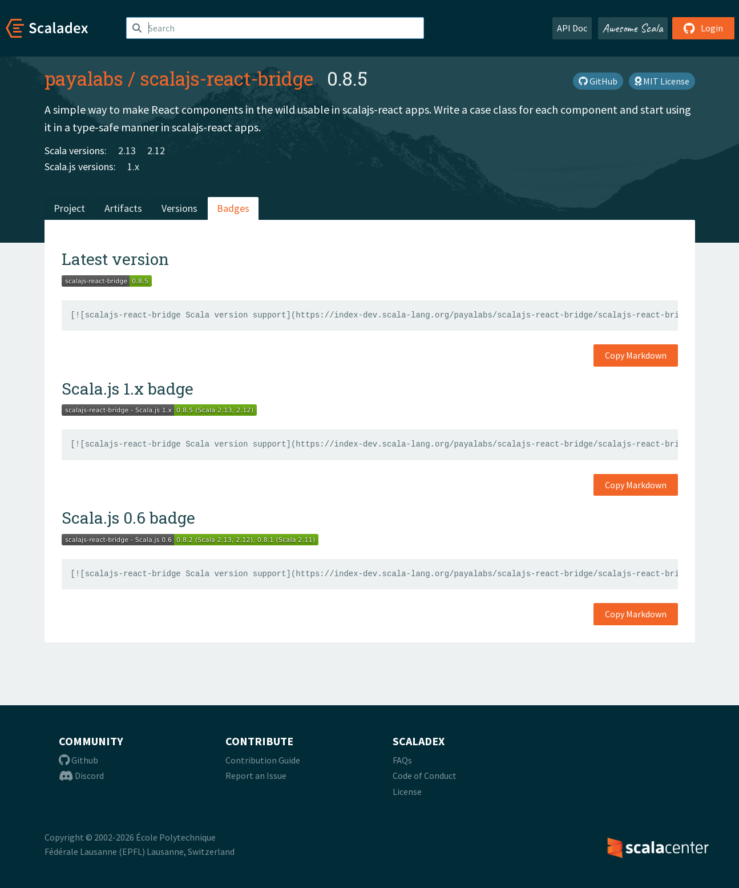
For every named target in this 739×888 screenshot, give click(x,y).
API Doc (572, 28)
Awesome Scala (633, 28)
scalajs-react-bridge (226, 78)
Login (703, 28)
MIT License (662, 81)
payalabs (84, 78)
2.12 (156, 150)
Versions (179, 208)
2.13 (127, 150)
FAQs (402, 760)
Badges (233, 208)
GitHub (598, 81)
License (407, 791)
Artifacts (123, 208)
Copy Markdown (636, 355)
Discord (81, 775)
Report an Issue (255, 775)
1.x (133, 166)
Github (78, 760)
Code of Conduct (425, 775)
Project (69, 208)
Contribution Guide (262, 760)
